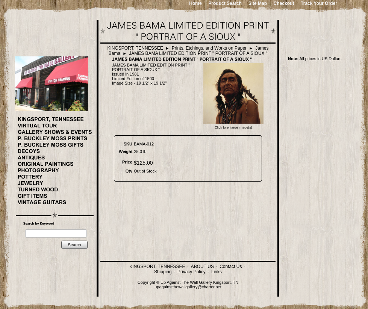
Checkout (284, 3)
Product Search (225, 3)
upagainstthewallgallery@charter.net (187, 287)
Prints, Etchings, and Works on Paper (209, 48)
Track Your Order (319, 3)
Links (216, 271)
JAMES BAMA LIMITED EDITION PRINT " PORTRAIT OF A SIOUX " (198, 53)
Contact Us (231, 266)
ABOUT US (202, 266)
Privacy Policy (191, 271)
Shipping (163, 271)
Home (195, 3)
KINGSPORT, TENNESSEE (135, 48)
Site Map (257, 3)
